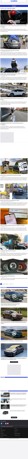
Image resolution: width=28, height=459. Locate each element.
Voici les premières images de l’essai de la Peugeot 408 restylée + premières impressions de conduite (10, 304)
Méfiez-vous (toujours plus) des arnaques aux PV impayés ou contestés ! (12, 225)
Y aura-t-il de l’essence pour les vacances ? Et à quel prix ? (18, 399)
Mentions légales (2, 433)
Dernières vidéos (3, 287)
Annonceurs (16, 428)
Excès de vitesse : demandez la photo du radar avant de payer (10, 175)
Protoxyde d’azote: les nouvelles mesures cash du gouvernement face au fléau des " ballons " (13, 26)
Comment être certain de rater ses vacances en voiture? (9, 50)
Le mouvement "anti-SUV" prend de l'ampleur (8, 250)
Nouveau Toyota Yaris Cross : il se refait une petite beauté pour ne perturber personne (13, 323)
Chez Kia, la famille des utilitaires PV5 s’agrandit (17, 410)
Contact (1, 428)
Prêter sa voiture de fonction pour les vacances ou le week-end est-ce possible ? (12, 99)
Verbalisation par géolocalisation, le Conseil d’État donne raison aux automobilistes (11, 124)
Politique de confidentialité (17, 433)
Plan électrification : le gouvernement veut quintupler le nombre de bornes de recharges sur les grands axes (18, 393)
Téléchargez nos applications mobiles (7, 426)
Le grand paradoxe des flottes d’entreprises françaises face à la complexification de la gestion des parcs (18, 405)
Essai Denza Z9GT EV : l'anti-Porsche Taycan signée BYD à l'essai (12, 340)
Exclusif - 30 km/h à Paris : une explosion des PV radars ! (9, 200)
